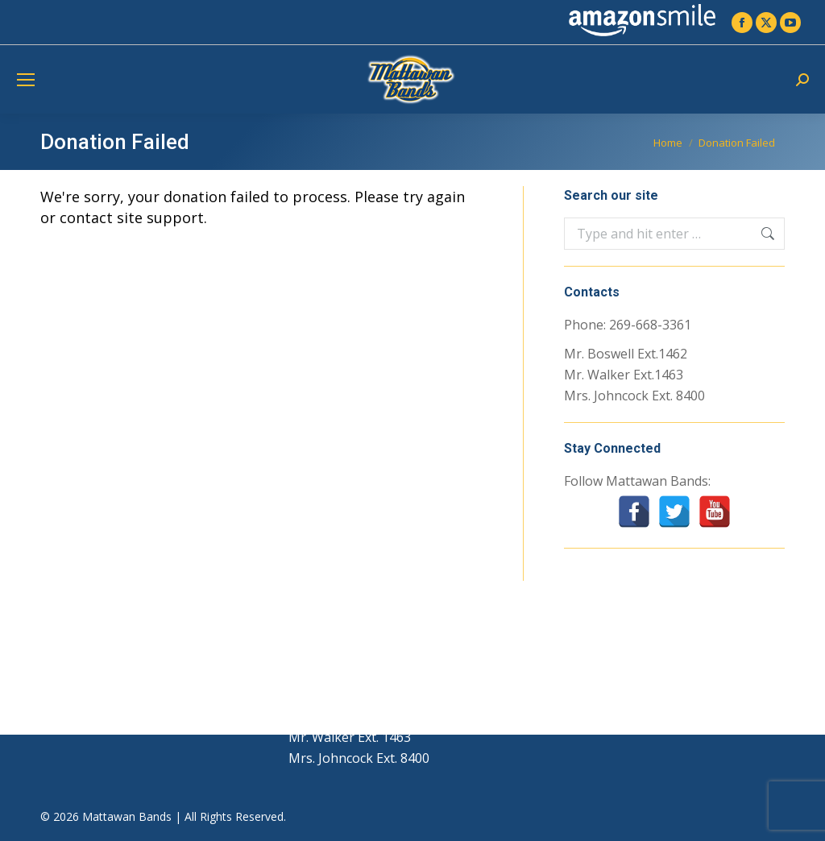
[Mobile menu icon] (25, 79)
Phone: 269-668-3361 (627, 325)
